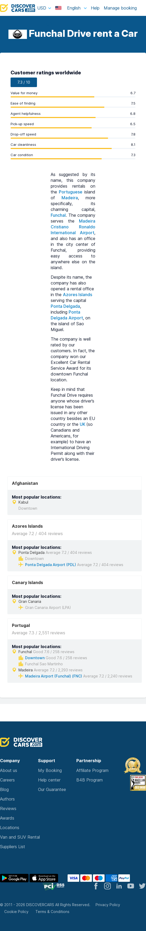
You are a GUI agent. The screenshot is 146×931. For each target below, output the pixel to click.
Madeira (70, 197)
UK (83, 424)
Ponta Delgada (65, 306)
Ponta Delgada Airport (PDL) (50, 564)
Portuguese (70, 192)
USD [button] (41, 8)
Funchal (58, 215)
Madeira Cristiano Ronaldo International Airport (73, 226)
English (68, 8)
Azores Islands (77, 294)
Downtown (35, 658)
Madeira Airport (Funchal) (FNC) (53, 676)
